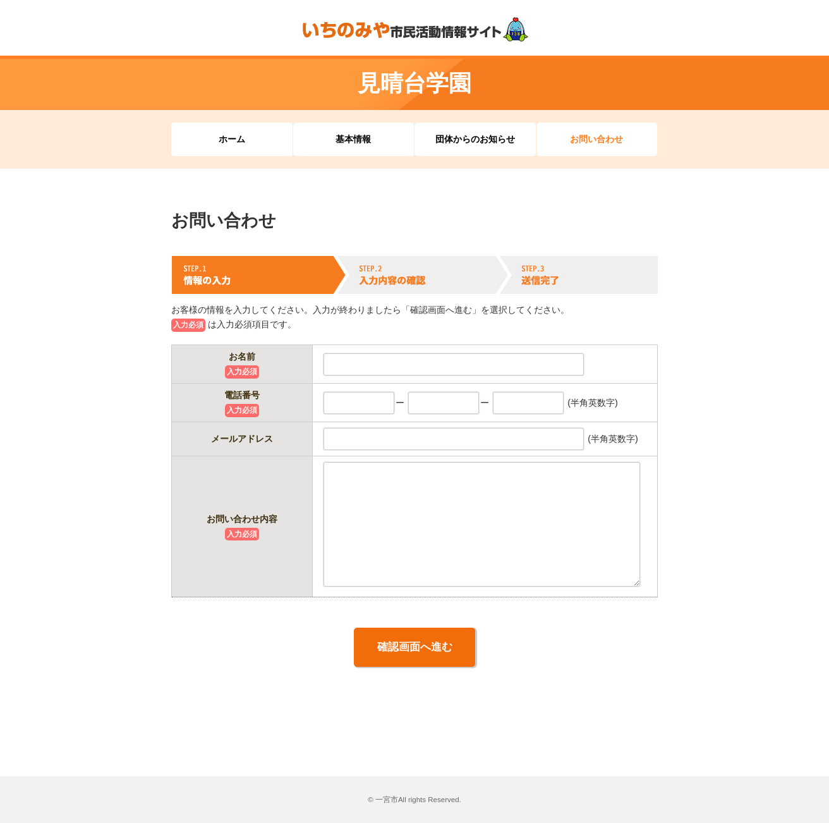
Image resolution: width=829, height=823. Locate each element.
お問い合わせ (596, 139)
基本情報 (353, 139)
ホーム (232, 139)
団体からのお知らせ (475, 139)
